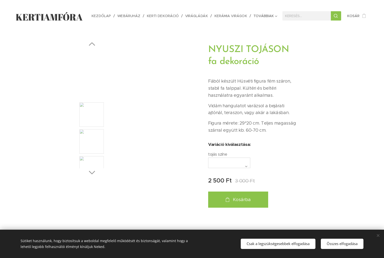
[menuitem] (105, 16)
